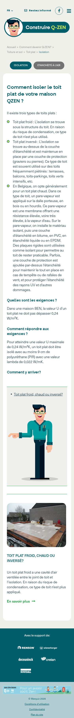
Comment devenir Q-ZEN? (35, 47)
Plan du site (37, 714)
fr (8, 10)
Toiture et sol (14, 52)
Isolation (44, 52)
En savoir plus (18, 601)
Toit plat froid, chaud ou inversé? (38, 394)
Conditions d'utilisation (37, 703)
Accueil (11, 47)
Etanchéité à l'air (48, 65)
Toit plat (30, 52)
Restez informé (40, 10)
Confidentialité (37, 709)
